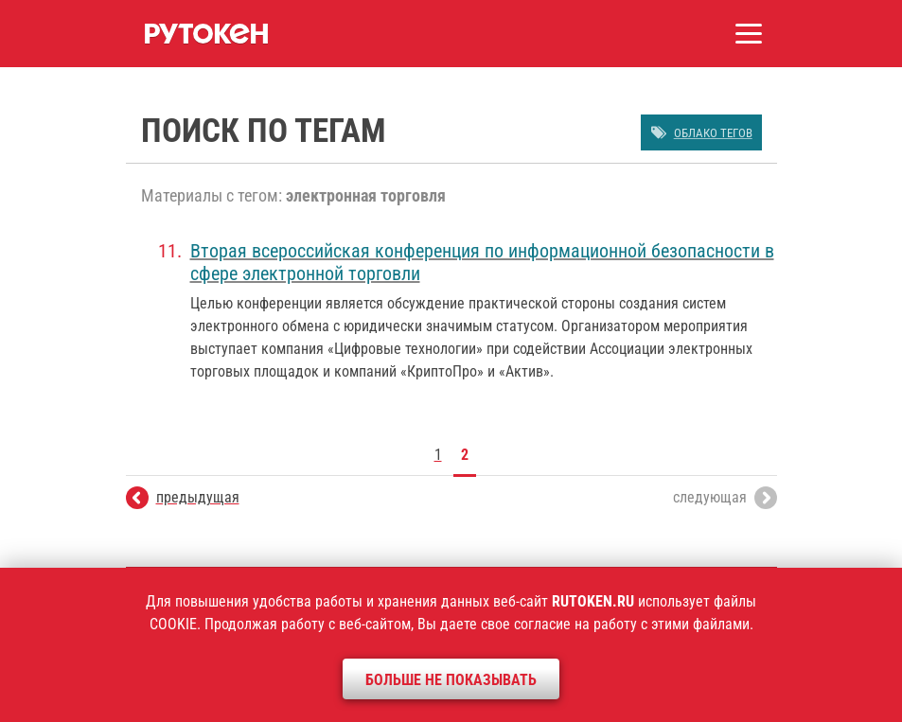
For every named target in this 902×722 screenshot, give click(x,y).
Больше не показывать (451, 680)
